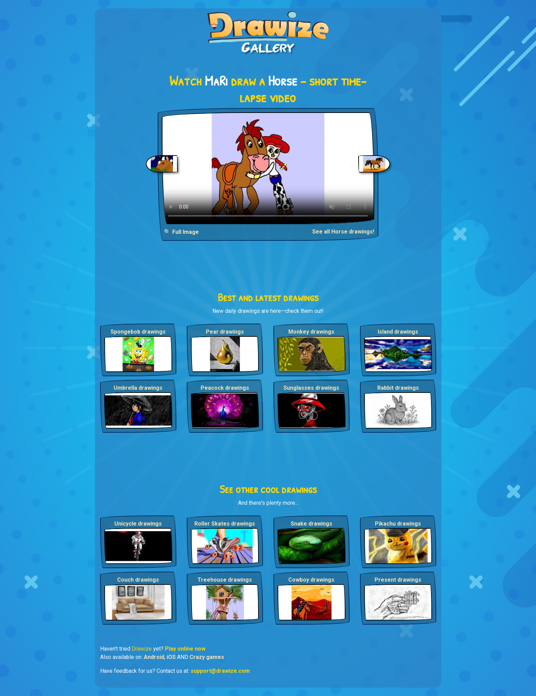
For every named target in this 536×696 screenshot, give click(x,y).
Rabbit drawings (398, 388)
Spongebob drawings (138, 331)
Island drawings (398, 331)
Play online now (185, 648)
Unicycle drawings (138, 523)
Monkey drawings (311, 331)
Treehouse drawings (224, 579)
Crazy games (207, 657)
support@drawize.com (220, 671)
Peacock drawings (225, 388)
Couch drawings (138, 579)
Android (154, 657)
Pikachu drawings (398, 523)
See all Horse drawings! (343, 231)
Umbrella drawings (138, 388)
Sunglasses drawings (311, 388)
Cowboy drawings (311, 579)
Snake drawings (311, 523)
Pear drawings (225, 331)
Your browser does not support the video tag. (268, 168)
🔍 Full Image (181, 232)
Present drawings (398, 579)
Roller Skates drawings (224, 523)
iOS (171, 657)
